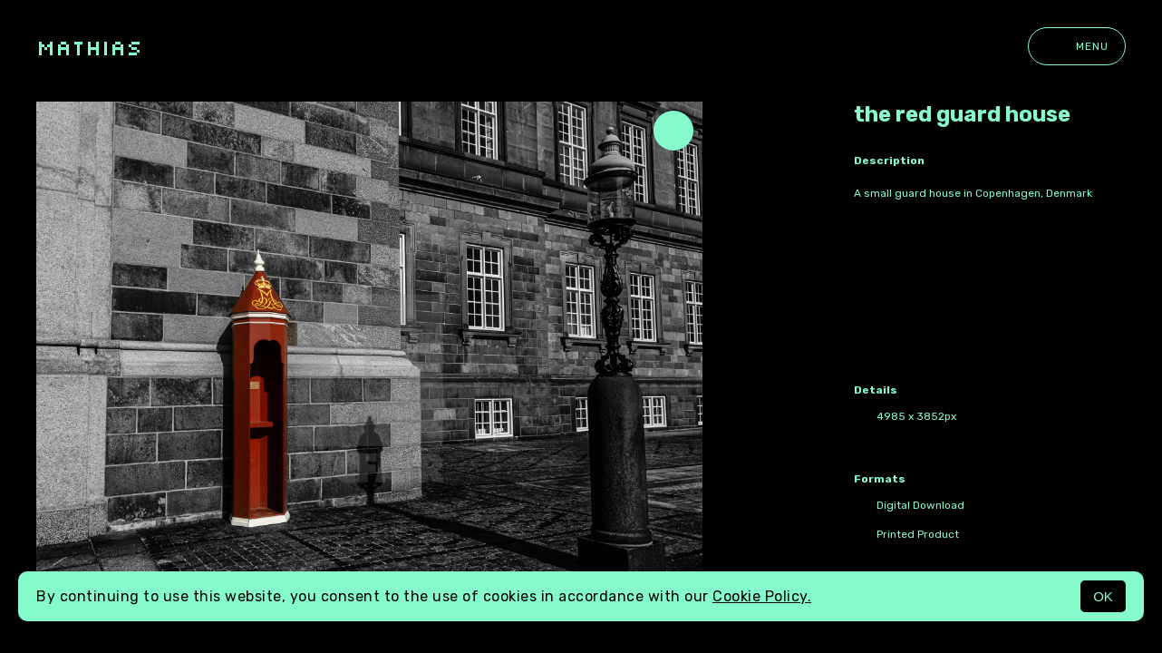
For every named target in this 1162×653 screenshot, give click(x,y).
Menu (1077, 46)
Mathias (89, 47)
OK (1103, 596)
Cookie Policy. (761, 596)
